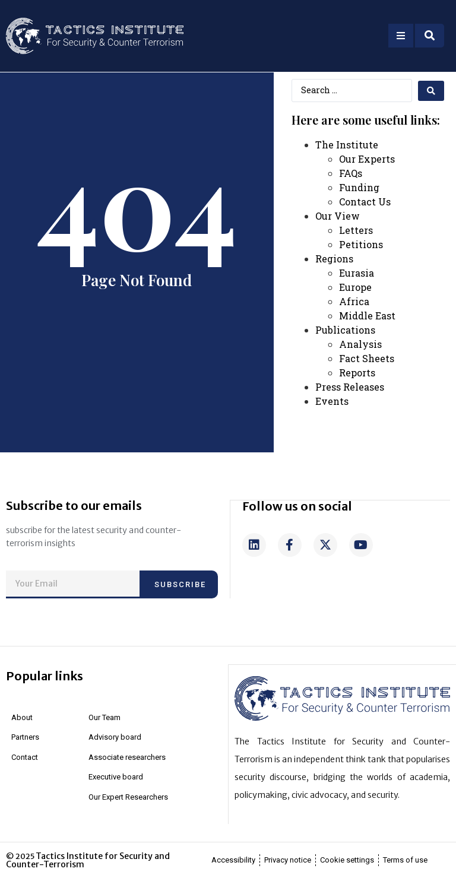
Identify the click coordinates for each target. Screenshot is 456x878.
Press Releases (349, 387)
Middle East (367, 315)
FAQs (350, 173)
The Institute (346, 144)
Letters (356, 230)
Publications (345, 330)
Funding (359, 187)
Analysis (360, 344)
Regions (334, 258)
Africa (354, 301)
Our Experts (367, 159)
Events (332, 401)
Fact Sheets (366, 358)
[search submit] (431, 91)
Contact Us (365, 201)
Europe (355, 287)
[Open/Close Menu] (400, 35)
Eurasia (356, 273)
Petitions (361, 244)
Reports (357, 372)
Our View (337, 216)
